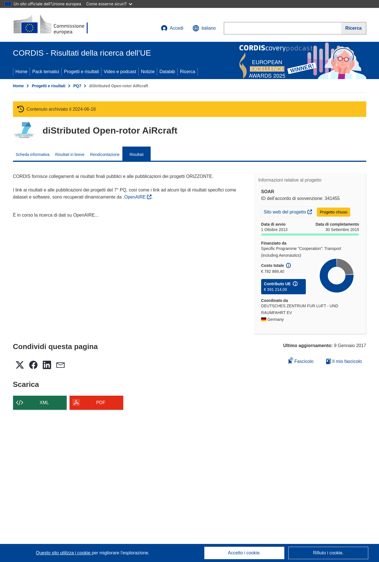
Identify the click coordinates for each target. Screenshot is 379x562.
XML (44, 402)
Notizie (148, 71)
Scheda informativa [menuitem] (33, 154)
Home (22, 71)
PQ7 (77, 86)
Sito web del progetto (289, 211)
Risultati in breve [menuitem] (70, 154)
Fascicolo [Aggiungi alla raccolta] (301, 360)
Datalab (167, 71)
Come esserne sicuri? (109, 3)
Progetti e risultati (81, 71)
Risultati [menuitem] (136, 154)
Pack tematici (45, 71)
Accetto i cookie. (244, 552)
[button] (204, 28)
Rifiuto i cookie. (328, 552)
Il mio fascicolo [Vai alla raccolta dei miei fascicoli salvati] (344, 361)
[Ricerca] (353, 28)
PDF (100, 402)
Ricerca (187, 71)
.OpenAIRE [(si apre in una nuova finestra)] (135, 197)
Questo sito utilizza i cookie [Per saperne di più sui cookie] (64, 552)
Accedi (172, 28)
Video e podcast (120, 71)
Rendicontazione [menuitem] (105, 154)
